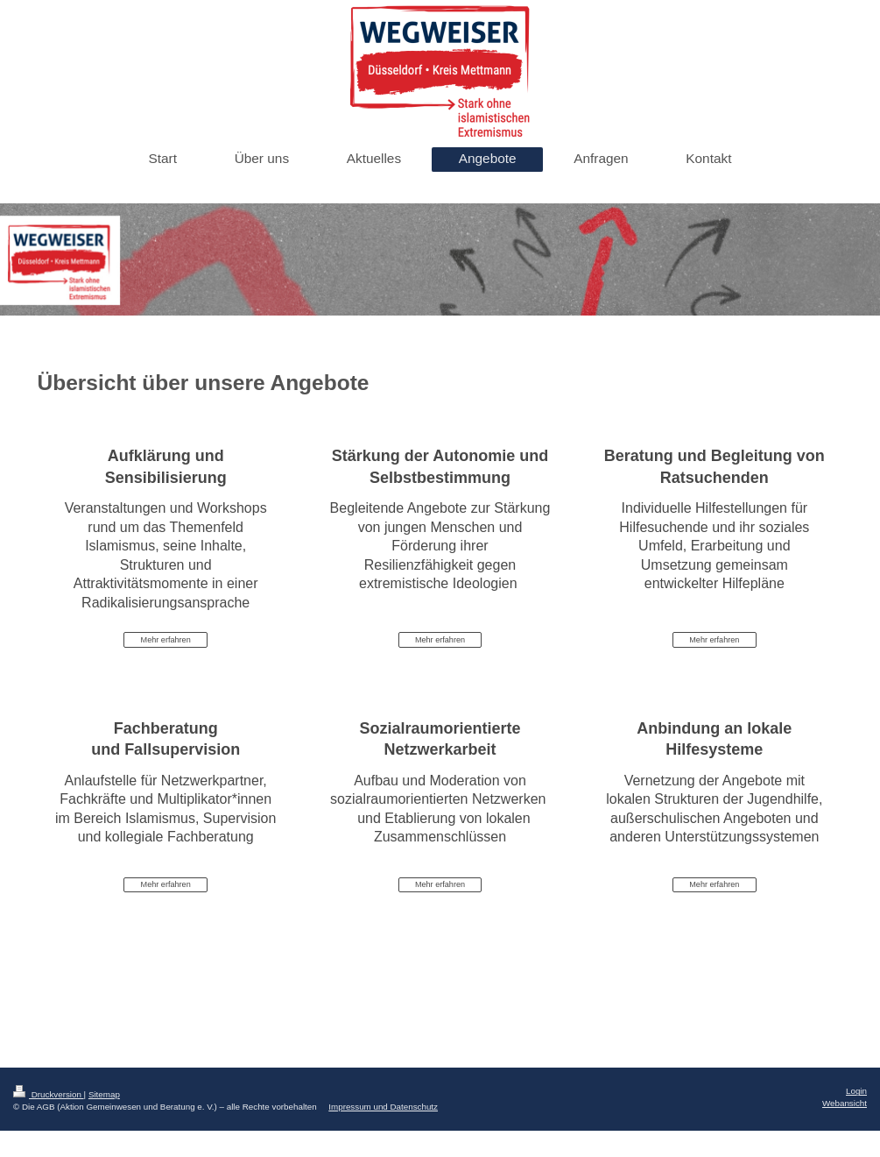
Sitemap (104, 1094)
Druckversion (48, 1094)
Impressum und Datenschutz (383, 1106)
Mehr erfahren (166, 639)
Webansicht (844, 1103)
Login (856, 1091)
